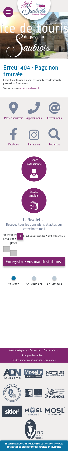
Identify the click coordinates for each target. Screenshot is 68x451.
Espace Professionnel (34, 168)
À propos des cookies (32, 355)
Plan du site (50, 350)
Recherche (54, 137)
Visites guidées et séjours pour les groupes (34, 360)
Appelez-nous (34, 111)
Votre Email (6, 239)
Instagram (34, 138)
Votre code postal (14, 241)
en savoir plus (54, 446)
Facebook (13, 137)
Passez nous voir (13, 111)
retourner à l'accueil (29, 88)
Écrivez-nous (54, 111)
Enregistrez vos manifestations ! (34, 261)
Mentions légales (18, 350)
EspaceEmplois (34, 200)
